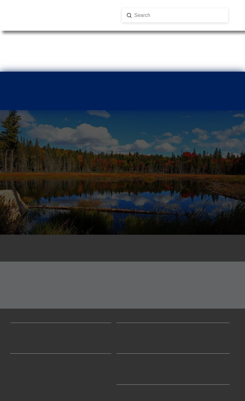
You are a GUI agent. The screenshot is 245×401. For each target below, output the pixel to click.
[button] (27, 20)
